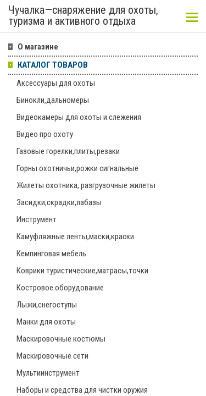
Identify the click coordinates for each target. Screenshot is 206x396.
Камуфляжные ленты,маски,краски (75, 236)
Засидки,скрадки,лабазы (59, 202)
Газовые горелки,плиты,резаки (68, 151)
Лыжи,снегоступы (46, 305)
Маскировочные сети (52, 356)
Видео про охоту (44, 134)
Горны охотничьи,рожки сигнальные (77, 168)
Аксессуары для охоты (55, 83)
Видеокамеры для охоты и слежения (78, 117)
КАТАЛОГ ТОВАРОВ (53, 65)
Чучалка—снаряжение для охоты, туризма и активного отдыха (83, 16)
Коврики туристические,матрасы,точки (82, 271)
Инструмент (36, 219)
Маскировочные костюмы (60, 339)
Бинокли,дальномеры (52, 100)
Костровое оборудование (60, 288)
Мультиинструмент (48, 373)
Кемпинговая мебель (51, 253)
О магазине (38, 47)
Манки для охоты (46, 322)
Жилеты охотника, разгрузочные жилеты (85, 185)
